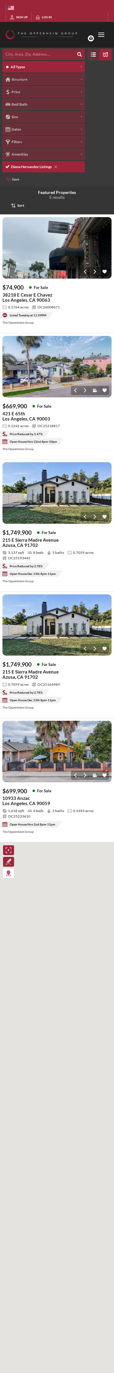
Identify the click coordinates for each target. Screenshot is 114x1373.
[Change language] (11, 8)
